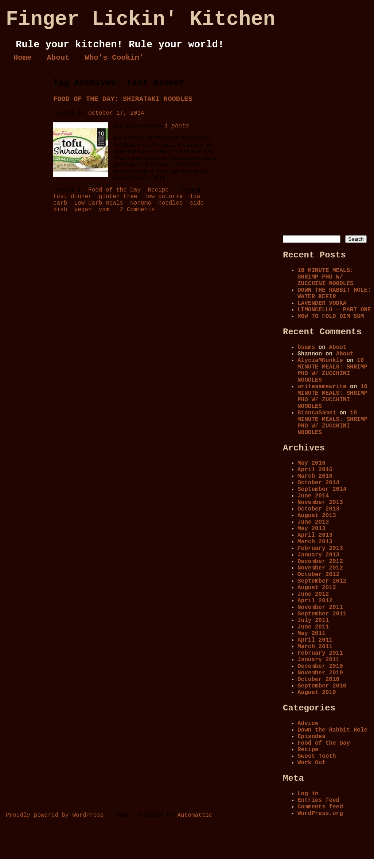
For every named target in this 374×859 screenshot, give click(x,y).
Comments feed (320, 807)
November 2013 (320, 502)
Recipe (158, 190)
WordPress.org (320, 813)
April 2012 (314, 601)
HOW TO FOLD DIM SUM (330, 316)
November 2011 (320, 607)
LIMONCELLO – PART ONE (334, 310)
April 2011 (314, 640)
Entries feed (318, 800)
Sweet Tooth (316, 756)
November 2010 (320, 673)
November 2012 (320, 568)
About (58, 58)
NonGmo (140, 203)
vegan (83, 209)
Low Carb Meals (98, 203)
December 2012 (320, 561)
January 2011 (318, 660)
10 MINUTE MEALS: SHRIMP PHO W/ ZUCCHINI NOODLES (325, 277)
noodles (170, 203)
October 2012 (318, 574)
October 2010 (318, 679)
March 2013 (314, 542)
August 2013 (316, 515)
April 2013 (314, 535)
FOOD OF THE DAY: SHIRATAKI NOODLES (122, 99)
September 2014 (321, 489)
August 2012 (316, 587)
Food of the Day (114, 190)
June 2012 (313, 594)
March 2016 (314, 476)
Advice (308, 723)
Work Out (311, 763)
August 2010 (316, 692)
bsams (306, 347)
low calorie (163, 196)
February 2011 (320, 653)
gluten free (118, 196)
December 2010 (320, 666)
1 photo (176, 126)
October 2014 (318, 483)
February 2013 (320, 548)
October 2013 (318, 509)
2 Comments (137, 209)
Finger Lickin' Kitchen (140, 19)
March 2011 (314, 646)
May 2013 (311, 528)
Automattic (194, 815)
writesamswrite (321, 386)
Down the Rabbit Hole (332, 730)
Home (22, 58)
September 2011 (321, 614)
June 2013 (313, 522)
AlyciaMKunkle (320, 360)
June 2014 (313, 496)
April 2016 (314, 469)
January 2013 (318, 555)
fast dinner (72, 196)
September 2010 (321, 686)
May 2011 (311, 633)
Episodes (311, 736)
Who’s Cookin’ (114, 58)
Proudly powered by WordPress (55, 815)
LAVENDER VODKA (321, 303)
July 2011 (313, 620)
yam (104, 209)
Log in (308, 794)
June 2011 (313, 627)
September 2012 (321, 581)
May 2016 (311, 463)
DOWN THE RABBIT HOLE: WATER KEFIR (334, 293)
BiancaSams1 (316, 413)
